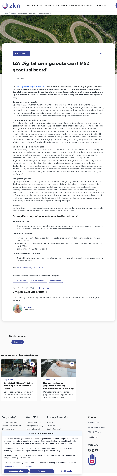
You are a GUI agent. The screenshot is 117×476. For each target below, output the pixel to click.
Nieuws (13, 13)
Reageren (18, 342)
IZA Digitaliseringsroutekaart (30, 86)
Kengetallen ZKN (33, 429)
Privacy (50, 422)
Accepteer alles (16, 471)
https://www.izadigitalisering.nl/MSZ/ (31, 268)
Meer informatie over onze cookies (18, 467)
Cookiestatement (54, 429)
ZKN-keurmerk (8, 429)
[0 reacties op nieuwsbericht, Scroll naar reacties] (20, 288)
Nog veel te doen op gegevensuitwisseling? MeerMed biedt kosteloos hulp (58, 386)
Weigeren (42, 471)
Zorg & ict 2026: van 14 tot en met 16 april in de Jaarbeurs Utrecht (18, 386)
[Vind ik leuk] (14, 288)
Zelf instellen (67, 471)
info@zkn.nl (93, 437)
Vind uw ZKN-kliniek (10, 422)
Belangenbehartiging (34, 426)
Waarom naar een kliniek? (12, 426)
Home (6, 13)
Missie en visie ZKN (33, 422)
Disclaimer (51, 426)
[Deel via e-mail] (52, 288)
